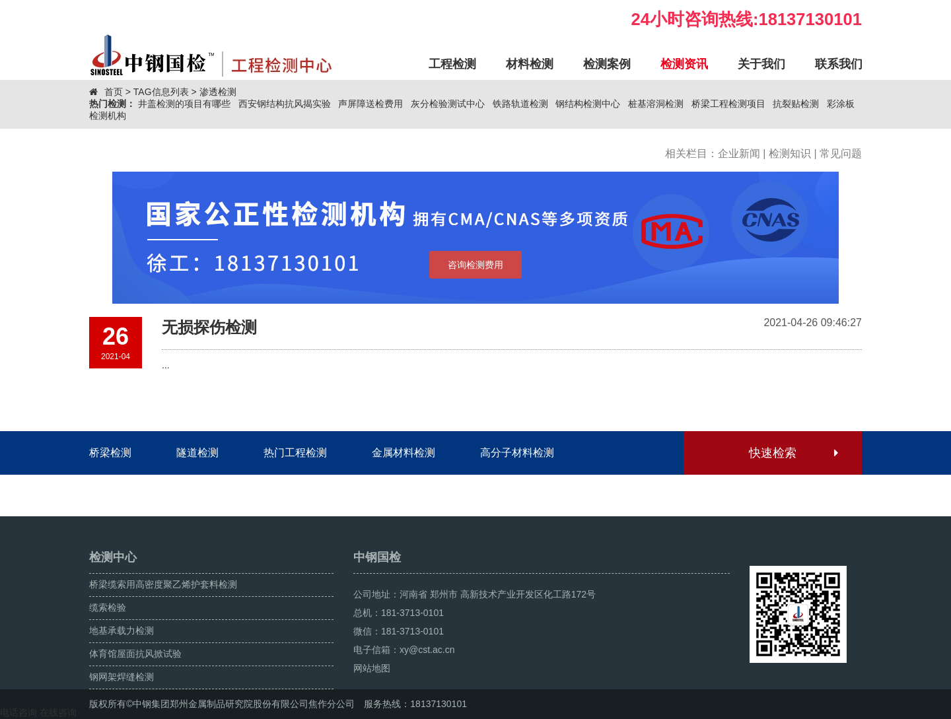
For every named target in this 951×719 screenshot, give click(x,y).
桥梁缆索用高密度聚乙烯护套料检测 (163, 584)
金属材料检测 (403, 452)
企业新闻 (739, 153)
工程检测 (452, 64)
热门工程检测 (295, 452)
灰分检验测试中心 (448, 103)
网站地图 (371, 668)
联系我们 (839, 64)
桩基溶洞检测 (656, 103)
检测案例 (607, 64)
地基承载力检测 (121, 630)
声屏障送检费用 (370, 103)
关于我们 (761, 64)
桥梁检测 (110, 452)
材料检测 (529, 64)
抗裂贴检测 (796, 103)
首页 (113, 91)
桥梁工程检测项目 (728, 103)
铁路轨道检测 (520, 103)
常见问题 (841, 153)
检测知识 (790, 153)
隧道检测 (197, 452)
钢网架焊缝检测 (121, 676)
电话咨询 (18, 712)
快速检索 (793, 453)
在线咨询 (58, 712)
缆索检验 (107, 607)
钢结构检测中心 (587, 103)
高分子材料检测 (517, 452)
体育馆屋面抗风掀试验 (135, 653)
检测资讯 (684, 64)
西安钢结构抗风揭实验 (284, 103)
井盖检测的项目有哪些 (184, 103)
